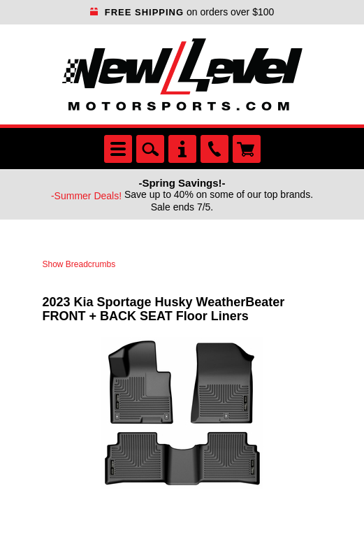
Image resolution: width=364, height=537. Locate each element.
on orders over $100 (182, 11)
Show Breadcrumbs (79, 264)
